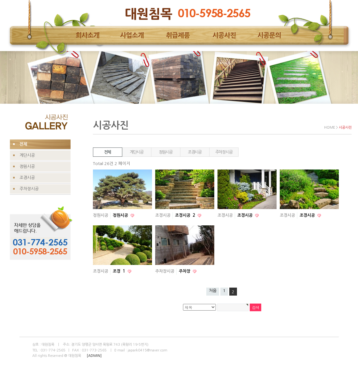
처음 (213, 291)
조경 (119, 271)
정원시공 (165, 152)
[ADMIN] (94, 356)
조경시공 (195, 152)
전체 (107, 152)
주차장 (185, 271)
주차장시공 (223, 152)
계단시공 (136, 152)
